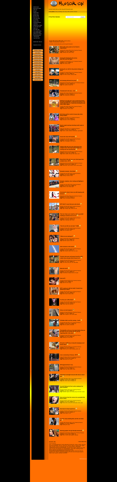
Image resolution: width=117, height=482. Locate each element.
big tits (68, 240)
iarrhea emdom (72, 446)
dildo (69, 369)
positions (73, 198)
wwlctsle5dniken (67, 448)
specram (73, 450)
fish (66, 282)
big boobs (64, 240)
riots (67, 186)
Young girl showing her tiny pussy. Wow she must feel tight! (68, 58)
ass (67, 337)
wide (70, 219)
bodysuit (70, 272)
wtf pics (75, 11)
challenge (67, 219)
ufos (72, 250)
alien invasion (65, 250)
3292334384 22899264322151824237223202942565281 (65, 447)
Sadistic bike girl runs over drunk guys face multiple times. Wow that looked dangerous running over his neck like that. (71, 148)
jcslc (54, 451)
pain (79, 153)
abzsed (50, 449)
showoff (69, 84)
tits (63, 74)
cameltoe (64, 391)
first (50, 441)
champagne (67, 141)
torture (74, 165)
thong (72, 52)
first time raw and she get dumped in (76, 451)
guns (76, 314)
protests (64, 186)
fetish (79, 402)
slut (79, 348)
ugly (63, 208)
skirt (67, 52)
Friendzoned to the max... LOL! (68, 90)
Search (82, 17)
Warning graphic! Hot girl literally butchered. (72, 430)
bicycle (76, 153)
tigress (74, 447)
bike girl (70, 153)
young (69, 63)
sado (69, 165)
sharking (64, 52)
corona (64, 198)
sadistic (67, 153)
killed (64, 434)
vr (68, 413)
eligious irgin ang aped (53, 452)
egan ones (66, 446)
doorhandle (75, 402)
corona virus (65, 402)
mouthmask (75, 130)
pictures (71, 11)
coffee (64, 304)
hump (70, 348)
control (68, 119)
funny (56, 11)
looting (69, 186)
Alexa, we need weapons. (67, 310)
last (54, 441)
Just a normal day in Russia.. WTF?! (70, 355)
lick (72, 402)
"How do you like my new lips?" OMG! (70, 226)
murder (66, 434)
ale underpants (58, 448)
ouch (64, 84)
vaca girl (53, 446)
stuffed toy (65, 348)
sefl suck (60, 445)
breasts (68, 74)
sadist (64, 153)
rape (69, 380)
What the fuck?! (65, 268)
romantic (68, 175)
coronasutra (68, 198)
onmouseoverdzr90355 (53, 445)
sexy (66, 11)
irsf (62, 448)
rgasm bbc (65, 445)
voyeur (83, 391)
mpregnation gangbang (63, 451)
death (69, 434)
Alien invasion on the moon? (68, 246)
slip (73, 141)
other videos (66, 261)
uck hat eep (61, 446)
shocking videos (56, 41)
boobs (65, 74)
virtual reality (65, 413)
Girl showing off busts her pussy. (69, 80)
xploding (60, 452)
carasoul (77, 445)
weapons (67, 314)
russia (71, 359)
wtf (74, 208)
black (67, 304)
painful (66, 84)
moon (76, 250)
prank (70, 52)
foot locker (79, 391)
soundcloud (65, 108)
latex (73, 272)
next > (52, 441)
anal (69, 337)
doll (70, 413)
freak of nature (68, 293)
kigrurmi (73, 445)
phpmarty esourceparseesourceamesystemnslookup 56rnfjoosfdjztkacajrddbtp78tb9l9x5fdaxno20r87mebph (61, 450)
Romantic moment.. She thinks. (68, 171)
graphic (72, 434)
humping (66, 208)
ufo (74, 250)
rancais (57, 446)
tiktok (64, 219)
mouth (73, 219)
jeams (50, 444)
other (69, 11)
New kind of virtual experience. (68, 408)
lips (63, 230)
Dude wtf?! (62, 278)
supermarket (80, 130)
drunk (78, 165)
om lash (53, 448)
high (69, 208)
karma (66, 262)
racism (64, 130)
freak (71, 230)
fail (72, 84)
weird (64, 293)
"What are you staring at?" (67, 236)
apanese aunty (79, 447)
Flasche (57, 451)
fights (73, 186)
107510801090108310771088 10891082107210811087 (63, 444)
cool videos (66, 107)
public (77, 348)
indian (50, 446)
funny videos (66, 83)
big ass (68, 391)
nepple (83, 445)
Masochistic (65, 165)
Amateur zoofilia (78, 444)
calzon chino (73, 448)
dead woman (65, 359)
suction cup (65, 369)
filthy (77, 262)
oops (69, 424)
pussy (66, 63)
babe (75, 74)
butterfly (64, 337)
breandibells (64, 452)
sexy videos (66, 51)
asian (77, 272)
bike (73, 153)
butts (64, 141)
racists (67, 130)
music (69, 108)
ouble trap (83, 444)
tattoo (71, 337)
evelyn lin (69, 445)
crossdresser (65, 272)
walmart (70, 130)
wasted (72, 208)
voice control (71, 314)
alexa (64, 314)
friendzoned (72, 95)
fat (76, 208)
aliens (70, 250)
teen (63, 63)
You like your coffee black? (67, 299)
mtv (63, 262)
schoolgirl (72, 380)
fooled (71, 175)
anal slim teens (70, 447)
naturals (72, 74)
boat (71, 141)
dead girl (76, 434)
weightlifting (72, 119)
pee (68, 262)
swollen (67, 230)
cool (63, 11)
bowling (64, 424)
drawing (64, 175)
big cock (71, 304)
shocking (60, 11)
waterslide (72, 324)
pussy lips (65, 119)
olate (80, 445)
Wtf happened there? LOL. (66, 364)
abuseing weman (79, 448)
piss (70, 262)
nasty (74, 262)
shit (72, 262)
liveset (72, 108)
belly (72, 293)
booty (73, 391)
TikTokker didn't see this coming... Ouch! (71, 320)
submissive (67, 95)
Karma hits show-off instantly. (68, 136)
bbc (69, 304)
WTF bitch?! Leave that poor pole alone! (71, 204)
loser (63, 95)
